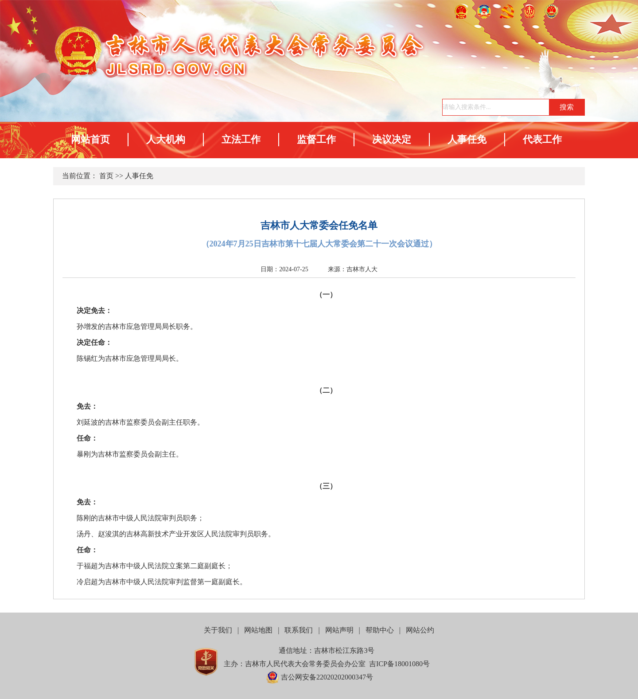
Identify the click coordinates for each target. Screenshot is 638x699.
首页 (106, 176)
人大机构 (165, 139)
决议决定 (391, 139)
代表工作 (542, 139)
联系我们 (298, 630)
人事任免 (466, 139)
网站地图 (258, 630)
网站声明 (339, 630)
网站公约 (420, 630)
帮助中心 (380, 630)
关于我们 (218, 630)
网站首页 (90, 139)
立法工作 (241, 139)
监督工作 (316, 139)
